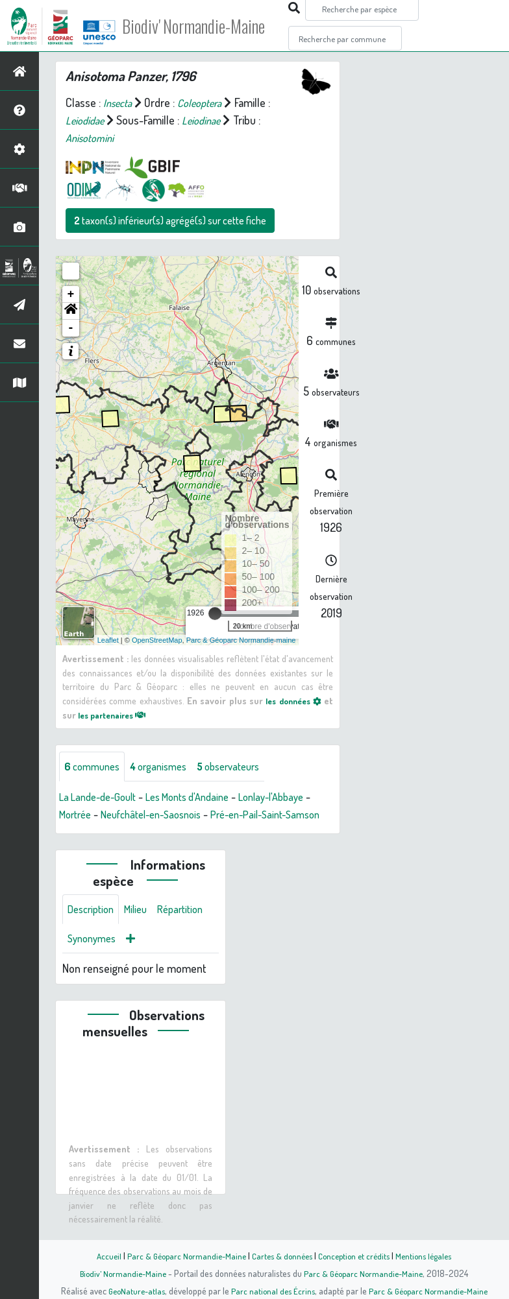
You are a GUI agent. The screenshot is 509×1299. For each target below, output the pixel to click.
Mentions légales (431, 1255)
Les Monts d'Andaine (202, 798)
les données (291, 700)
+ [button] (71, 294)
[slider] (214, 613)
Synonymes (155, 960)
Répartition (93, 960)
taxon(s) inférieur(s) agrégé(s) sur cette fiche (170, 220)
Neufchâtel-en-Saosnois (169, 816)
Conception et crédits (357, 1255)
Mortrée (84, 816)
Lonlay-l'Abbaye (294, 798)
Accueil (99, 1255)
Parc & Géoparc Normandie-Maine (180, 1255)
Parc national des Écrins (272, 1290)
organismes (167, 767)
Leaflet (108, 640)
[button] (70, 311)
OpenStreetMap (157, 640)
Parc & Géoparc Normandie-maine (241, 640)
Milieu (143, 929)
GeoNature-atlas (132, 1290)
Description (93, 929)
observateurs (244, 767)
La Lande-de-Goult (102, 798)
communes (94, 767)
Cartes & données (281, 1255)
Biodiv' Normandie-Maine (213, 26)
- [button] (71, 328)
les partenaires (117, 715)
